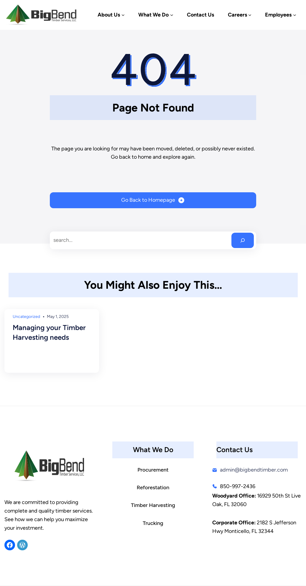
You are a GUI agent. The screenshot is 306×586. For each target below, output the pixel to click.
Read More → (28, 359)
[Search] (242, 240)
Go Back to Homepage (148, 200)
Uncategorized (26, 316)
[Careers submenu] (249, 15)
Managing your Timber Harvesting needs (49, 332)
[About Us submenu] (123, 15)
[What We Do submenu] (171, 15)
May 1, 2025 (58, 316)
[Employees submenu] (294, 15)
